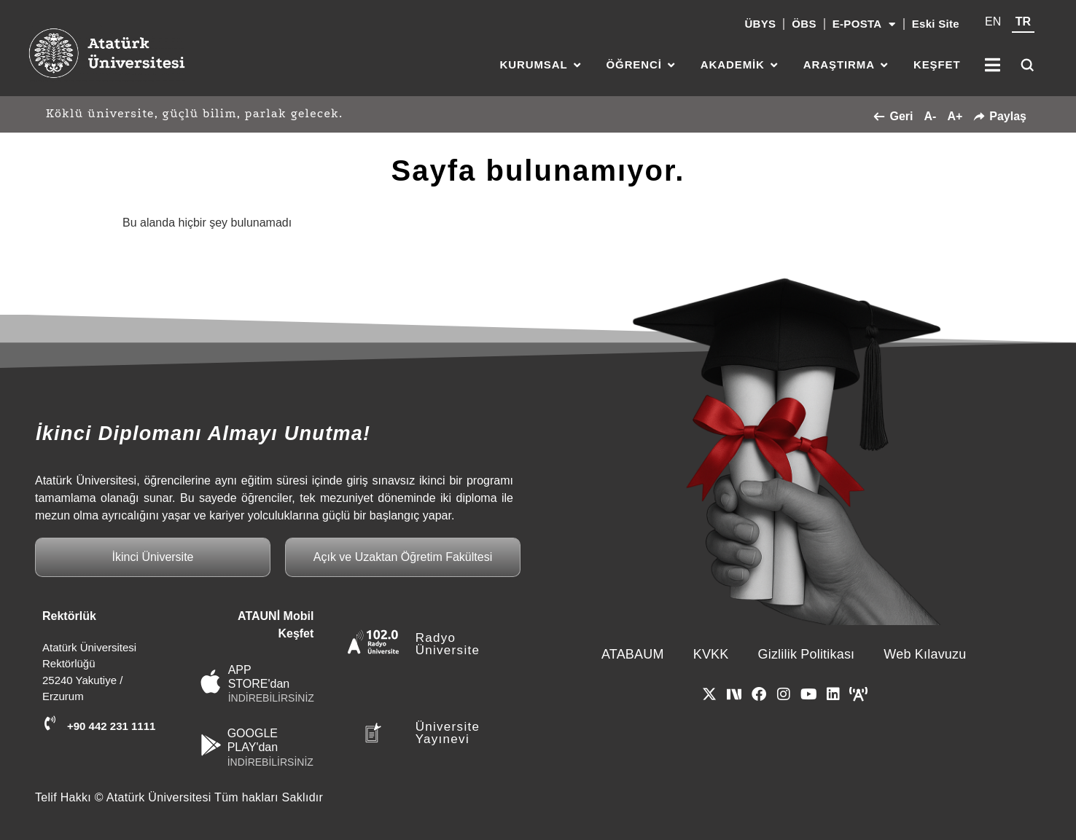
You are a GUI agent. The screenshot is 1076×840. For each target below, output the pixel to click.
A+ (954, 116)
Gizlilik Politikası (806, 654)
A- (930, 116)
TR (1023, 21)
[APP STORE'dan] (211, 681)
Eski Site (935, 23)
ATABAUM (632, 654)
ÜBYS (760, 23)
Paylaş (999, 116)
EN (993, 21)
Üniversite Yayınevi (448, 733)
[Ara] (1027, 64)
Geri (893, 116)
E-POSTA (864, 24)
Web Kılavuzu (925, 654)
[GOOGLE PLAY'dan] (211, 745)
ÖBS (804, 23)
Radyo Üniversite (448, 644)
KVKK (711, 654)
